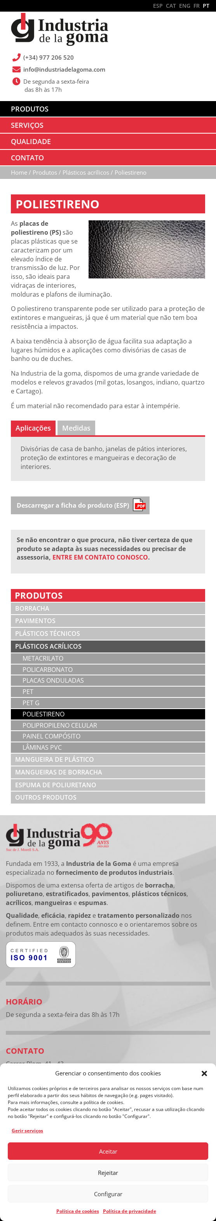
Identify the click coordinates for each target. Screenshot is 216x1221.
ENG (184, 5)
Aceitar (108, 1151)
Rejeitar (108, 1172)
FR (196, 5)
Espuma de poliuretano (55, 785)
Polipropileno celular (60, 725)
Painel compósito (51, 736)
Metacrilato (43, 658)
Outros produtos (46, 797)
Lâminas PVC (42, 747)
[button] (204, 1073)
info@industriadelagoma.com (64, 69)
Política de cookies (77, 1211)
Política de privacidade (129, 1211)
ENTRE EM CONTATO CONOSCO (100, 557)
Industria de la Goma (59, 30)
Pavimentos (35, 621)
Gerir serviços (27, 1130)
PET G (31, 703)
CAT (171, 5)
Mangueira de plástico (54, 759)
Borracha (32, 608)
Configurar (108, 1194)
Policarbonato (48, 669)
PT (206, 5)
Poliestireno (43, 714)
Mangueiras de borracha (58, 772)
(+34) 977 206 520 (49, 57)
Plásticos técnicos (47, 633)
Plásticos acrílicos (48, 646)
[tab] (33, 428)
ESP (158, 5)
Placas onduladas (53, 680)
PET (28, 691)
